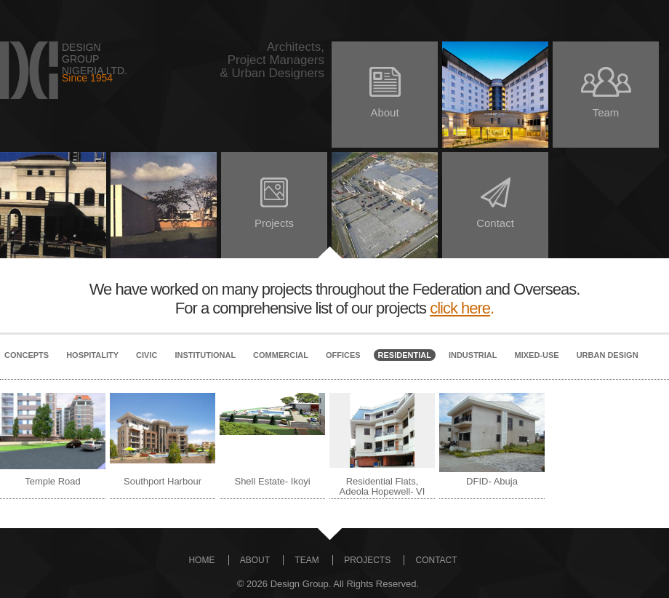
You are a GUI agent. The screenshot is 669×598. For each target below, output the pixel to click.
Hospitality (92, 355)
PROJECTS (367, 560)
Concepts (26, 355)
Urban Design (607, 355)
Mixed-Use (537, 355)
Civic (146, 355)
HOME (201, 560)
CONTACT (436, 560)
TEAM (307, 560)
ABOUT (255, 560)
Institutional (205, 355)
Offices (343, 355)
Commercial (280, 355)
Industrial (473, 355)
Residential (404, 355)
